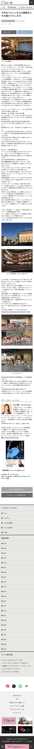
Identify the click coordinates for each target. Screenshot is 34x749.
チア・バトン (27, 666)
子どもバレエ (13, 660)
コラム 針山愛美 (7, 523)
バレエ (5, 660)
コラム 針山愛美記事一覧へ (16, 489)
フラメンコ (17, 669)
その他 (5, 532)
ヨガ (21, 660)
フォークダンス (7, 669)
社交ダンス (25, 663)
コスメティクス (7, 672)
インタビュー (7, 518)
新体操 (5, 666)
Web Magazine (12, 7)
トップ (3, 7)
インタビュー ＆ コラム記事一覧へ (16, 495)
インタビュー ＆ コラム (25, 7)
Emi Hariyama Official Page (11, 437)
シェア (25, 32)
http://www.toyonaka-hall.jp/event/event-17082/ (15, 312)
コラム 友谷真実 (7, 528)
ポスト (9, 32)
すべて (5, 513)
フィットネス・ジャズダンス (11, 663)
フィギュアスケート (15, 666)
